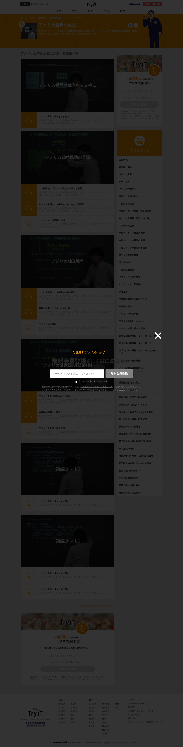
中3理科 (74, 711)
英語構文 (92, 708)
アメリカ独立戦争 (67, 261)
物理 (104, 715)
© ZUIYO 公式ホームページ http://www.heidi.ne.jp (72, 742)
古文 (117, 704)
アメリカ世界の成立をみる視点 (67, 85)
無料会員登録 (152, 4)
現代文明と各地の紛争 (129, 492)
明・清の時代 (125, 262)
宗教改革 (123, 292)
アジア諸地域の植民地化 (131, 368)
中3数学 (61, 722)
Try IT (91, 4)
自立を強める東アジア (129, 470)
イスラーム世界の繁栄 (129, 277)
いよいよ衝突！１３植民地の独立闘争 (57, 292)
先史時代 (123, 159)
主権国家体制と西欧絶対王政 (133, 299)
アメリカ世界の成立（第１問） (54, 501)
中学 (60, 700)
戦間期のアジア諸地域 (129, 426)
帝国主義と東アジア (128, 390)
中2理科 (74, 708)
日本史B (105, 726)
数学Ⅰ (92, 711)
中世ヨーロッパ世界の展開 (132, 240)
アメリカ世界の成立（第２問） (54, 573)
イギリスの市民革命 (128, 314)
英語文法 (92, 704)
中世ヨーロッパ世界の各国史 (133, 248)
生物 (104, 722)
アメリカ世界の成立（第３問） (54, 589)
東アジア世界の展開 (128, 255)
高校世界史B (139, 151)
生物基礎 (106, 711)
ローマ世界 (124, 181)
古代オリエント (126, 167)
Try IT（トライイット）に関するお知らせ (145, 722)
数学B (91, 726)
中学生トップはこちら (39, 4)
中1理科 (74, 704)
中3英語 (61, 711)
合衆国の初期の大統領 (49, 412)
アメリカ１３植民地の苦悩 (52, 220)
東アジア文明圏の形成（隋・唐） (135, 218)
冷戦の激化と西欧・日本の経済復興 (136, 456)
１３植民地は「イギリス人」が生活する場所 (60, 188)
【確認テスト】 (67, 469)
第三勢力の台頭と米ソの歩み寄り (135, 463)
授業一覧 (131, 718)
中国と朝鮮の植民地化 (129, 360)
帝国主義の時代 (126, 375)
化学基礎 (106, 708)
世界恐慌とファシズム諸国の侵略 (135, 434)
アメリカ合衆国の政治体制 (67, 365)
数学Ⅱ (92, 715)
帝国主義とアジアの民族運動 (133, 397)
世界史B (105, 730)
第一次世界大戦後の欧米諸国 (133, 419)
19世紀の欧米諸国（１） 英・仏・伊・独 (139, 336)
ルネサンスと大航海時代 (131, 284)
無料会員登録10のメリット (139, 703)
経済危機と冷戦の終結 (129, 485)
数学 (75, 11)
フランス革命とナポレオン (132, 321)
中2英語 (61, 708)
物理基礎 (106, 704)
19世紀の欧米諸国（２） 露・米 (136, 343)
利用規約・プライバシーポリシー (71, 677)
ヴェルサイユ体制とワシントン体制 (136, 412)
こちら (91, 679)
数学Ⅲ (92, 719)
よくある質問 (133, 715)
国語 (123, 11)
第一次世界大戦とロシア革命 (133, 404)
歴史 (72, 719)
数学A (91, 722)
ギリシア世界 (125, 174)
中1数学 (61, 715)
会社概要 (131, 707)
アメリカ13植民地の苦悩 (67, 157)
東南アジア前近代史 (128, 196)
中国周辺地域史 (126, 269)
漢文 (117, 708)
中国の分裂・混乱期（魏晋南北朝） (136, 211)
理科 (91, 11)
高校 (91, 700)
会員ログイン (134, 4)
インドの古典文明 (127, 189)
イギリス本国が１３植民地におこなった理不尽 (61, 204)
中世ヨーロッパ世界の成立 (132, 233)
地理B (104, 733)
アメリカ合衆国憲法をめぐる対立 (55, 396)
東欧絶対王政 (125, 306)
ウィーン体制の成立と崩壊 (132, 328)
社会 (107, 11)
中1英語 (61, 704)
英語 (59, 11)
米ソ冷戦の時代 (126, 448)
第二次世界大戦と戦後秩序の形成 (135, 441)
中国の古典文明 (126, 203)
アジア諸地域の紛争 (128, 478)
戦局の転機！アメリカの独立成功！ (56, 308)
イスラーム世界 (126, 225)
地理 (72, 715)
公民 (72, 722)
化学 (104, 719)
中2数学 (61, 719)
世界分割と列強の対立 (129, 382)
